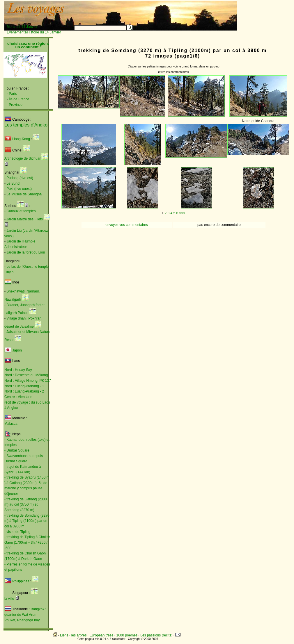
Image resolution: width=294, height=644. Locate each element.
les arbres (79, 635)
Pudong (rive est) (19, 178)
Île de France (19, 99)
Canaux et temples (21, 211)
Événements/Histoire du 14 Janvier (34, 32)
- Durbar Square (16, 450)
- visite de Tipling (17, 532)
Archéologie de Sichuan (22, 158)
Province (15, 105)
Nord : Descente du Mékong (26, 375)
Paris (13, 94)
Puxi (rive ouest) (19, 189)
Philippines (20, 581)
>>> (182, 213)
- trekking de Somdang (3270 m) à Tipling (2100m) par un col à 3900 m (26, 520)
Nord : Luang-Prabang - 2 (24, 391)
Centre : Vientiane (18, 397)
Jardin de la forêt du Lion (25, 252)
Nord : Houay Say (18, 370)
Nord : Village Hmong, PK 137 (27, 381)
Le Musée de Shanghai (24, 194)
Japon (17, 350)
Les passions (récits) (156, 635)
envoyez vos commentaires (126, 225)
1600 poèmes (127, 635)
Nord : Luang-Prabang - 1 (24, 386)
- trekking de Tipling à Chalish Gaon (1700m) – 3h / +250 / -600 (27, 542)
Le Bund (13, 183)
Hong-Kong (17, 139)
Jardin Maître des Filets (24, 219)
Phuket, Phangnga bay (22, 620)
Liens (64, 635)
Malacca (10, 424)
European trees (101, 635)
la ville (9, 599)
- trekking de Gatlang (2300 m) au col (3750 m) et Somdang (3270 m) (25, 504)
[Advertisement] (165, 10)
